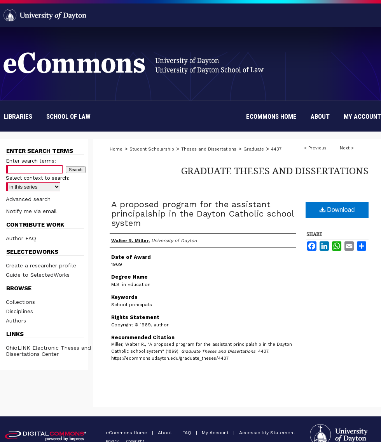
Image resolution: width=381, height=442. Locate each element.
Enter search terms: (31, 161)
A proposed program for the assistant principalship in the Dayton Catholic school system (202, 213)
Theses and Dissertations (208, 149)
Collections (20, 302)
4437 (276, 149)
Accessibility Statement (267, 432)
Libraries (18, 116)
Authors (16, 320)
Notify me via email (31, 211)
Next (345, 148)
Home (116, 149)
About (165, 432)
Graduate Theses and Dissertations (275, 170)
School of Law (68, 116)
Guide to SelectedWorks (38, 275)
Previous (317, 148)
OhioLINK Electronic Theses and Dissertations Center (48, 351)
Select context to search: (38, 178)
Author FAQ (21, 238)
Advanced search (28, 199)
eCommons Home (127, 432)
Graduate (253, 149)
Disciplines (19, 311)
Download (337, 209)
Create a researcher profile (41, 265)
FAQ (187, 432)
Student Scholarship (151, 149)
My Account (216, 432)
